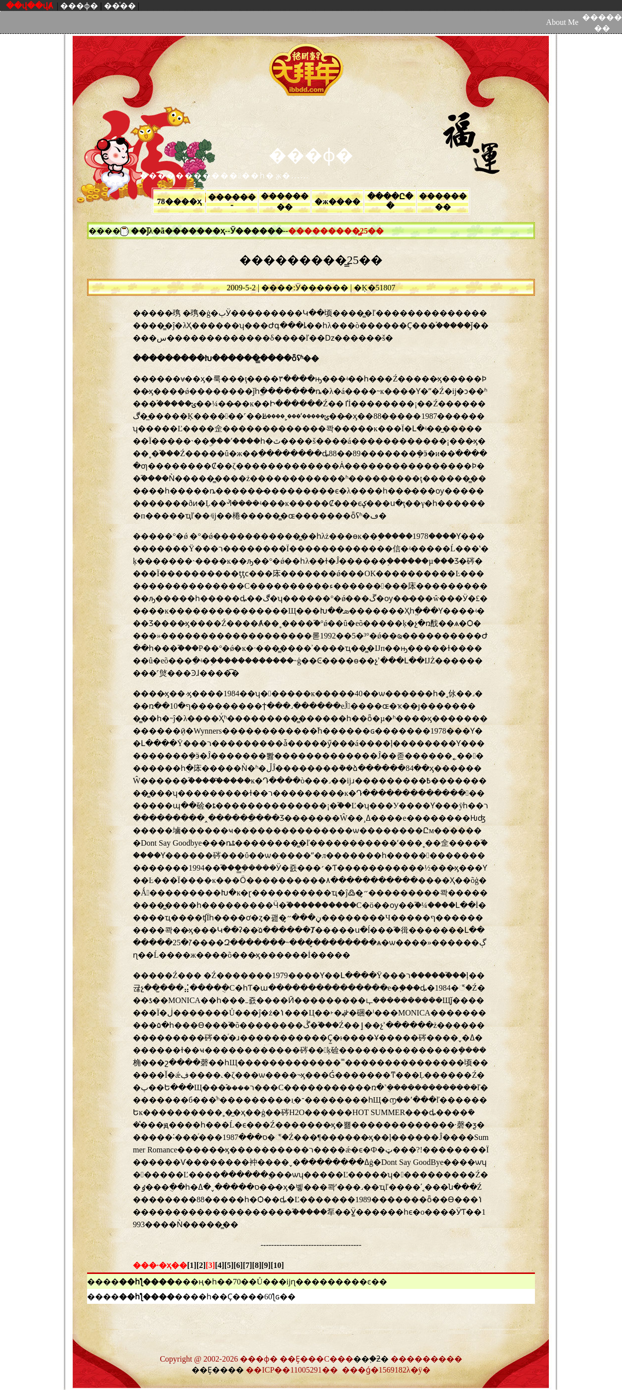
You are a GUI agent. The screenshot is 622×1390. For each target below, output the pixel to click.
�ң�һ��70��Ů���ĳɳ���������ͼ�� (289, 1281)
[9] (266, 1265)
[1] (192, 1265)
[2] (201, 1265)
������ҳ (199, 231)
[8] (257, 1265)
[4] (219, 1265)
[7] (247, 1265)
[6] (238, 1265)
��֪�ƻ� (371, 1359)
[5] (229, 1265)
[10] (277, 1265)
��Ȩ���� (218, 1370)
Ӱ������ (256, 231)
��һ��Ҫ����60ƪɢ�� (243, 1296)
